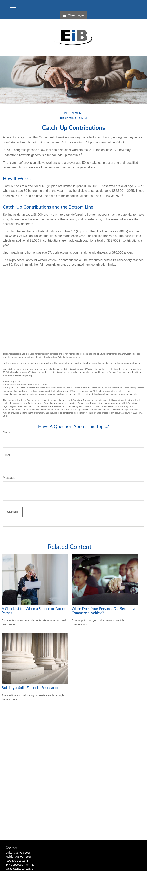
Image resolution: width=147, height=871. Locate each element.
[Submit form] (13, 512)
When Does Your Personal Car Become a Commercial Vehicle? (103, 610)
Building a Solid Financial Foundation (30, 688)
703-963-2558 (22, 852)
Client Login (73, 15)
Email (7, 455)
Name (7, 432)
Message (9, 477)
